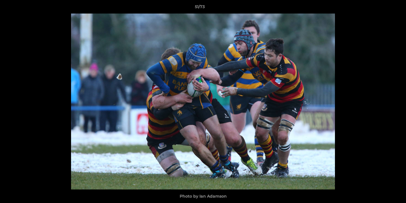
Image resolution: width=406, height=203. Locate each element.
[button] (382, 8)
